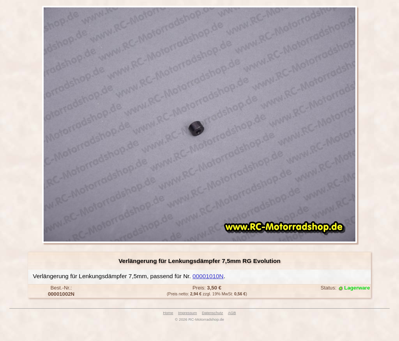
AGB (232, 313)
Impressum (187, 313)
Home (168, 313)
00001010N (208, 276)
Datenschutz (212, 313)
